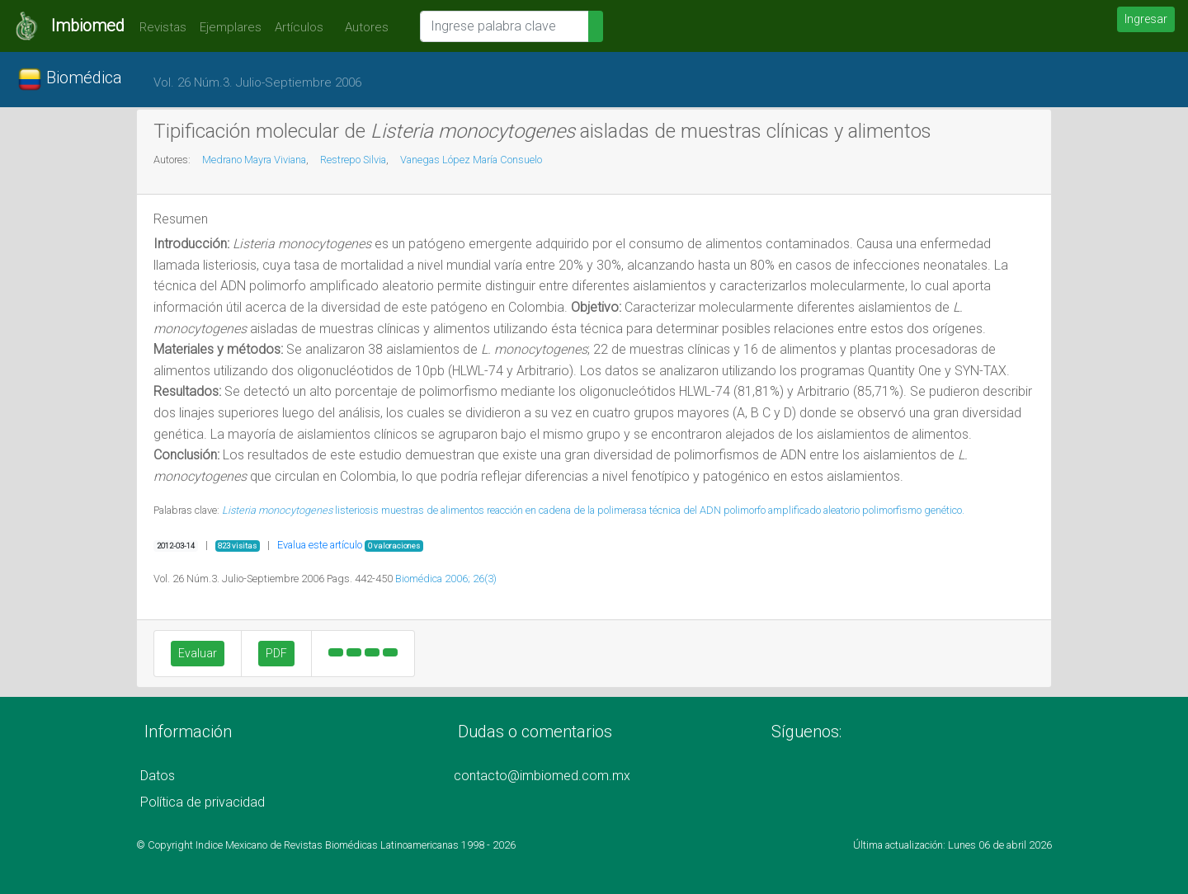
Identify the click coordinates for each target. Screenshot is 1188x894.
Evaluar (197, 653)
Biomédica (69, 79)
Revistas (158, 27)
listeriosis (357, 510)
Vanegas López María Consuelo (471, 159)
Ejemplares (231, 27)
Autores (363, 27)
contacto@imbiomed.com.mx (542, 775)
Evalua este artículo (319, 545)
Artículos (299, 27)
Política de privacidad (202, 802)
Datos (157, 775)
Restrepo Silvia (353, 159)
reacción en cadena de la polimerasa (567, 510)
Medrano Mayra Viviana (254, 159)
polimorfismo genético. (913, 510)
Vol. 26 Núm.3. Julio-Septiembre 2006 (257, 82)
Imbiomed (88, 25)
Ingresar (1145, 19)
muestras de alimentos (432, 510)
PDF (276, 653)
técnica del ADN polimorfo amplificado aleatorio (754, 510)
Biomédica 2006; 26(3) (446, 578)
